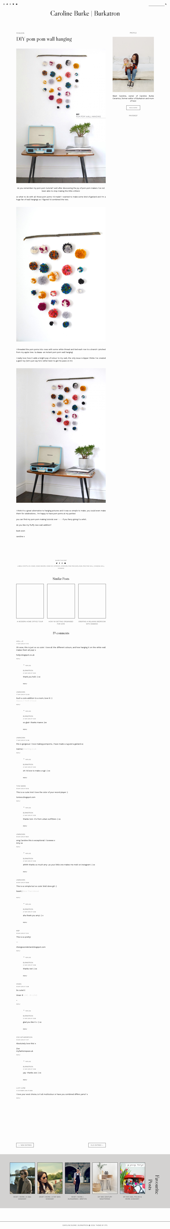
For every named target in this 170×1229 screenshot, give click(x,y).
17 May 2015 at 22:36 (22, 740)
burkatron (28, 670)
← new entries (25, 1145)
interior (57, 566)
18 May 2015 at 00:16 (22, 788)
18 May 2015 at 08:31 (22, 836)
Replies (28, 665)
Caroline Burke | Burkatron (85, 13)
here (60, 519)
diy (29, 566)
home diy (49, 566)
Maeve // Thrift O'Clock (26, 701)
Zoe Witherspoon (24, 1037)
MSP (18, 931)
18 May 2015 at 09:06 (22, 882)
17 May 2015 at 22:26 (22, 694)
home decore (41, 566)
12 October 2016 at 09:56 (24, 1090)
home (33, 566)
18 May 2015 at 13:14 (22, 933)
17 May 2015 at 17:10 (22, 643)
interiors (64, 566)
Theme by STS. (102, 1225)
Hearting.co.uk (30, 749)
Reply (18, 658)
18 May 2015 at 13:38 (22, 986)
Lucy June (20, 1088)
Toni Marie (21, 786)
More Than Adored (31, 891)
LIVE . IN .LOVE (30, 995)
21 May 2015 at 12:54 (29, 673)
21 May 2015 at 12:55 (29, 815)
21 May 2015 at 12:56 (29, 861)
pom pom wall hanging (91, 566)
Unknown (20, 692)
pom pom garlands (75, 566)
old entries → (97, 1145)
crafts (25, 566)
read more (133, 107)
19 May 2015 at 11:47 (22, 1040)
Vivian (18, 984)
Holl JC (19, 641)
